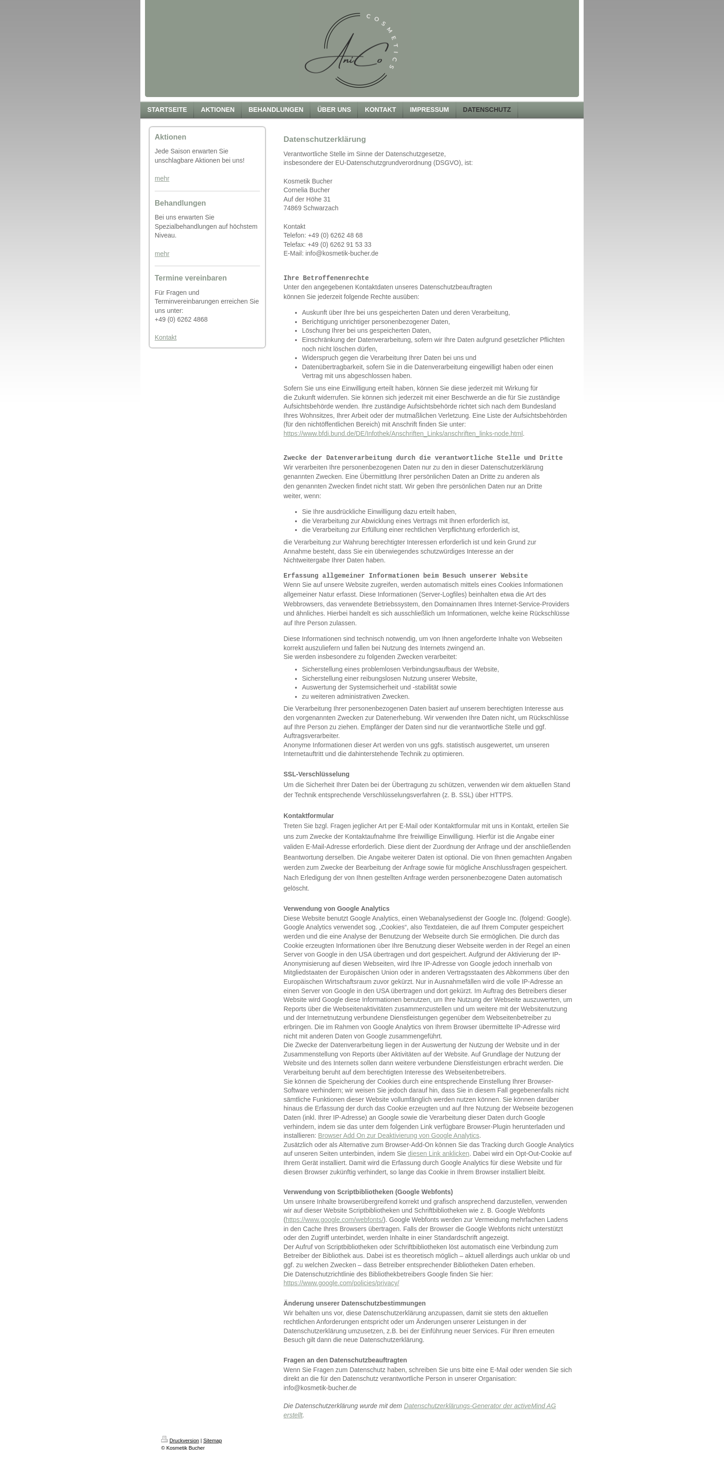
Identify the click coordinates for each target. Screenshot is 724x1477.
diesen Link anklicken (438, 1153)
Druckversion (180, 1440)
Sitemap (212, 1440)
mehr (162, 178)
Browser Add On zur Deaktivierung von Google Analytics (398, 1135)
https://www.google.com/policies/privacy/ (341, 1283)
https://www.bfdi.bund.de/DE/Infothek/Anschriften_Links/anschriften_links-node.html (403, 433)
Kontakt (165, 337)
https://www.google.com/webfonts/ (335, 1219)
